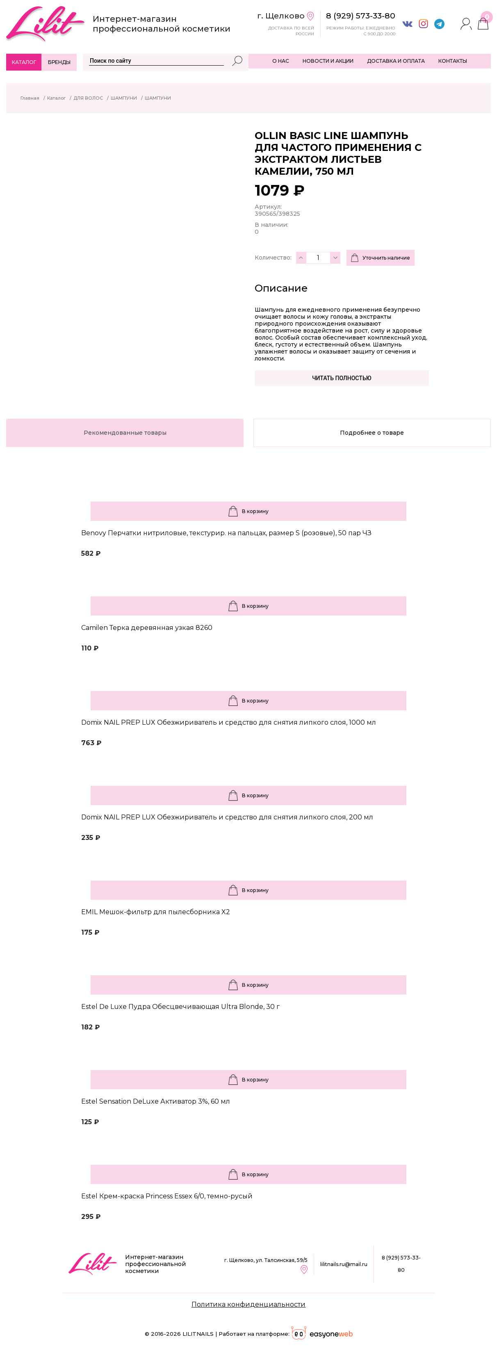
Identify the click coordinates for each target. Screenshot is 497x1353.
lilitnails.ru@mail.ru (343, 1264)
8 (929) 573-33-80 (401, 1264)
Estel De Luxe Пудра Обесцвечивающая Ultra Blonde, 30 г (180, 1007)
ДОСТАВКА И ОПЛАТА (396, 61)
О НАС (280, 61)
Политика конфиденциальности (248, 1304)
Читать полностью (342, 378)
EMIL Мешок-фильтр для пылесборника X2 (155, 912)
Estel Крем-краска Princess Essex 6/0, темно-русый (167, 1196)
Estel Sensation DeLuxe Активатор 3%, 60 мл (155, 1101)
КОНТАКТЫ (452, 61)
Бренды (59, 62)
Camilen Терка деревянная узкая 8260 (146, 628)
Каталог (24, 62)
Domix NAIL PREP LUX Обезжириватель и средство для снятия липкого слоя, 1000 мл (228, 722)
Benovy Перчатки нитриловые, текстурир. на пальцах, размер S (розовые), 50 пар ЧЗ (226, 533)
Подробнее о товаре (372, 432)
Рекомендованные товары (125, 432)
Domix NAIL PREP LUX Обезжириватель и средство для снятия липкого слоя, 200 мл (227, 817)
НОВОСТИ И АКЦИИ (328, 61)
